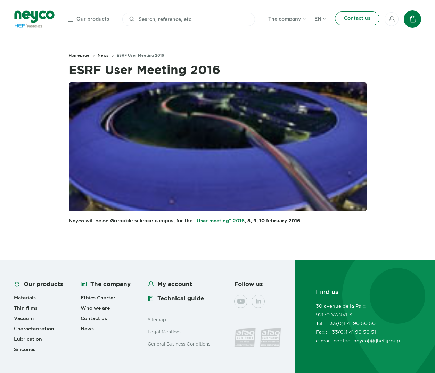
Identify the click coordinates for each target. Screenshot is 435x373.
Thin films (26, 308)
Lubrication (28, 339)
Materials (25, 297)
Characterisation (34, 328)
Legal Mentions (164, 331)
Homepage (79, 55)
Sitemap (157, 319)
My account (174, 284)
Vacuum (24, 318)
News (103, 55)
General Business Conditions (179, 344)
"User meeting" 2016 (219, 221)
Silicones (24, 349)
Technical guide (180, 298)
